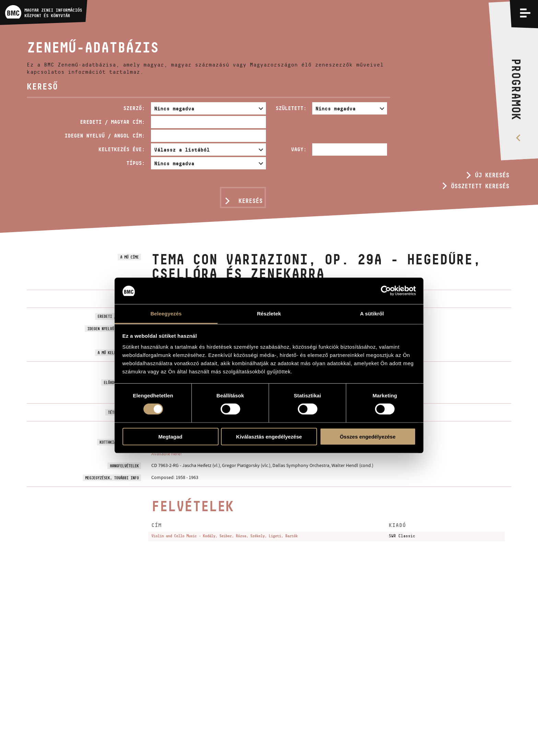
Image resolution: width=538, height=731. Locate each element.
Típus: (135, 163)
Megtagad (170, 436)
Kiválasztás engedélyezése (269, 436)
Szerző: (134, 108)
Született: (291, 108)
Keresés (250, 200)
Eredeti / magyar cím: (112, 122)
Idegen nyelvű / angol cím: (105, 135)
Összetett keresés (480, 186)
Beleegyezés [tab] (166, 313)
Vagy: (298, 149)
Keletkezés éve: (121, 149)
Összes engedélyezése (368, 436)
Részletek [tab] (269, 313)
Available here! (166, 454)
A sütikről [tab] (372, 313)
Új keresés (492, 175)
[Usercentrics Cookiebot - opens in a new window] (386, 291)
